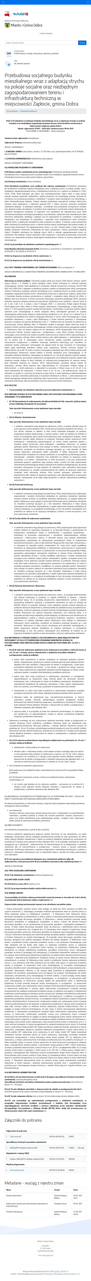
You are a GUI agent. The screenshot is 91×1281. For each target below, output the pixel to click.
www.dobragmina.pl (45, 1255)
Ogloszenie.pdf (15, 1136)
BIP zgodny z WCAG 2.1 (59, 1271)
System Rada (19, 51)
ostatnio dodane (46, 33)
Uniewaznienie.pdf (17, 1170)
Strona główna (12, 111)
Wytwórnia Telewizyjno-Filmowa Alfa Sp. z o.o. (62, 1274)
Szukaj (82, 43)
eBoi (15, 61)
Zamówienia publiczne (28, 111)
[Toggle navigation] (87, 2)
